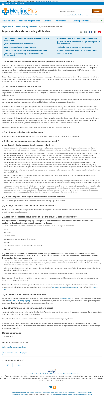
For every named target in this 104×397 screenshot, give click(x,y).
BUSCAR (97, 11)
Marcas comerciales (64, 54)
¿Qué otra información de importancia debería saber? (77, 50)
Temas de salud (8, 21)
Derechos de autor (24, 392)
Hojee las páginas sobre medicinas (14, 347)
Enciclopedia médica (82, 21)
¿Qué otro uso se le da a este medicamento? (20, 47)
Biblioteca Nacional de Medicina (15, 4)
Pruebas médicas (62, 21)
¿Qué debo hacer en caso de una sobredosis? (74, 47)
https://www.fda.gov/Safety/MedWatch (64, 287)
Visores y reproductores (69, 392)
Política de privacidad (36, 392)
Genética (47, 21)
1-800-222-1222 (65, 298)
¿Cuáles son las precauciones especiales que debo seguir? (26, 50)
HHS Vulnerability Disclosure (84, 392)
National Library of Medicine (19, 394)
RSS (52, 387)
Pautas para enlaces (56, 392)
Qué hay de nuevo (83, 15)
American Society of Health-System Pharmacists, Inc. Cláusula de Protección (52, 374)
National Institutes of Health (85, 394)
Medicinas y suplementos (29, 21)
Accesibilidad (46, 392)
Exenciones (15, 392)
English (99, 21)
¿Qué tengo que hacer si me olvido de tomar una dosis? (77, 38)
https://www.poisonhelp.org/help (19, 301)
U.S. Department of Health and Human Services (64, 394)
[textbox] (76, 11)
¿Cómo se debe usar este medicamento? (19, 44)
